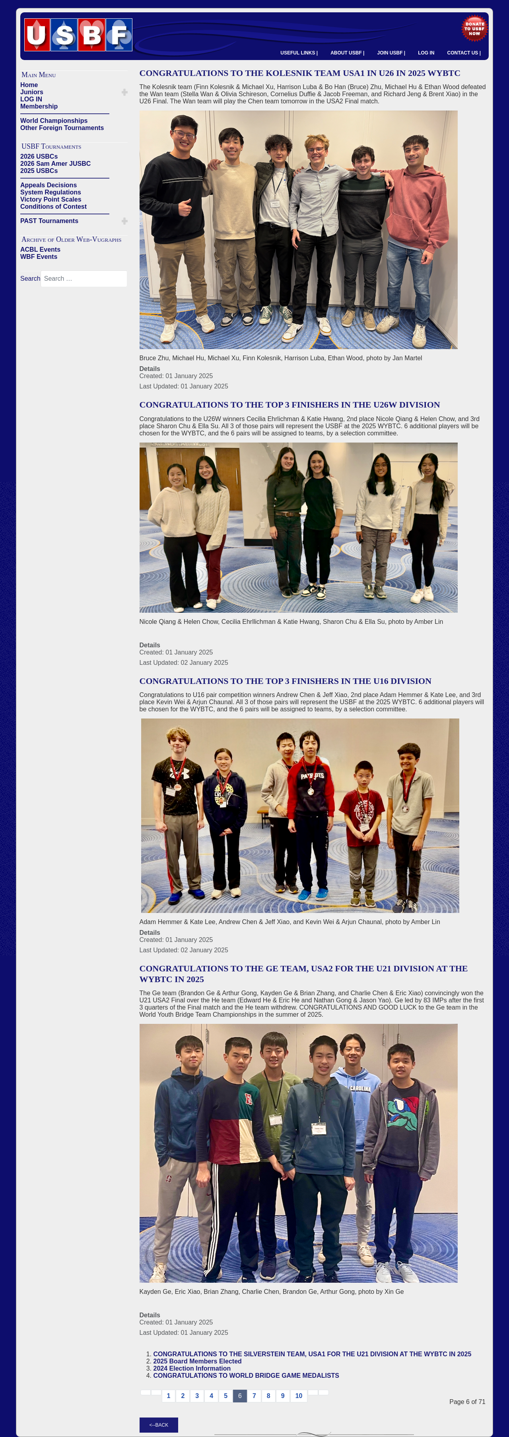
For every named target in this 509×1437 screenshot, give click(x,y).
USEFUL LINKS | (299, 53)
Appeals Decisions (48, 185)
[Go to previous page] (156, 1392)
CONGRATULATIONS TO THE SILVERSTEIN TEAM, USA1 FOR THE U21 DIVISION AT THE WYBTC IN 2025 (312, 1354)
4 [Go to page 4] (211, 1395)
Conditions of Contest (53, 206)
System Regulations (50, 192)
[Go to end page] (324, 1392)
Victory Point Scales (51, 199)
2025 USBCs (39, 170)
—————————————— (64, 113)
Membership (39, 106)
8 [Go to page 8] (268, 1395)
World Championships (53, 120)
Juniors (31, 92)
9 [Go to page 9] (283, 1395)
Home (29, 85)
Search (30, 278)
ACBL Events (40, 249)
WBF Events (38, 256)
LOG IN (426, 53)
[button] (125, 92)
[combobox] (84, 278)
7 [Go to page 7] (254, 1395)
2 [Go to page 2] (183, 1395)
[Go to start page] (145, 1392)
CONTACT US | (464, 53)
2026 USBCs (39, 156)
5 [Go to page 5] (225, 1395)
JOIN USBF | (391, 53)
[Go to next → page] (313, 1392)
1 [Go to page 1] (169, 1395)
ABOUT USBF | (347, 53)
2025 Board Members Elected (197, 1361)
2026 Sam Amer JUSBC (55, 163)
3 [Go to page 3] (197, 1395)
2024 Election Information (192, 1368)
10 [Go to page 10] (299, 1395)
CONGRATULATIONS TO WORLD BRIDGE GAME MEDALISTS (246, 1375)
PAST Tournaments (49, 220)
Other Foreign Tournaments (62, 127)
